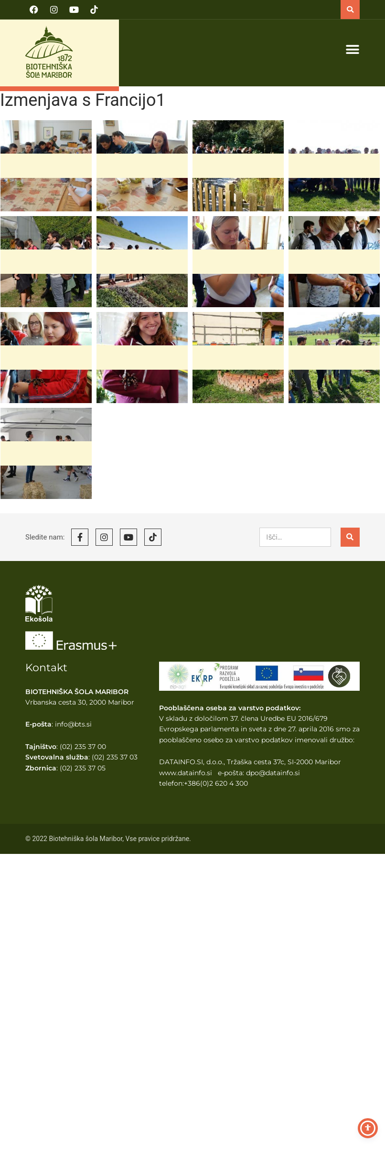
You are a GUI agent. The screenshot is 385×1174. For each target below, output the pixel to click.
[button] (350, 9)
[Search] (350, 537)
